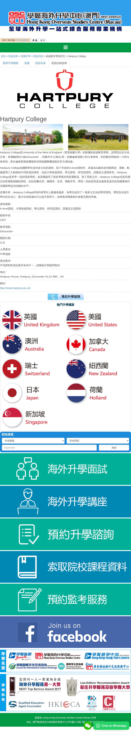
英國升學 (26, 56)
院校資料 (13, 56)
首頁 (3, 56)
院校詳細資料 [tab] (59, 63)
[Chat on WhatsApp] (111, 725)
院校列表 (38, 56)
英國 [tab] (26, 63)
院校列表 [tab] (40, 63)
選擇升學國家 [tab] (10, 63)
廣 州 (42, 40)
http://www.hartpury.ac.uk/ (15, 288)
